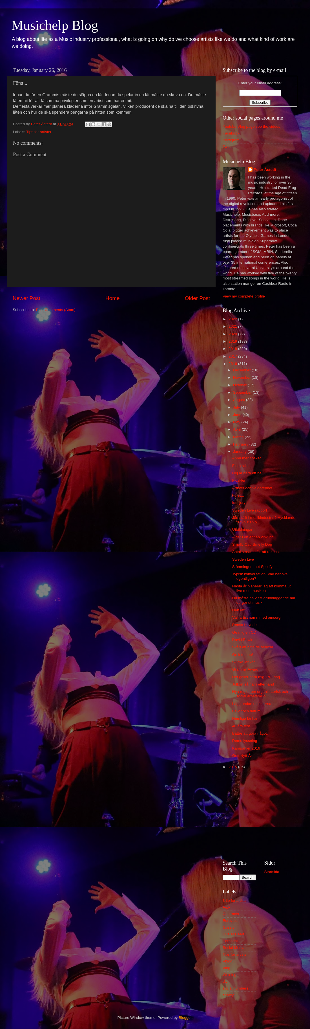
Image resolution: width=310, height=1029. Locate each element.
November (242, 377)
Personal (230, 941)
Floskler (238, 480)
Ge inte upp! (242, 655)
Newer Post (26, 298)
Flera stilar (241, 466)
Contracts (231, 914)
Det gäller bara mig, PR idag (256, 677)
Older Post (197, 298)
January (240, 452)
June (237, 415)
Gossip (228, 927)
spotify (228, 995)
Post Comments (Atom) (56, 310)
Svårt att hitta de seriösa (252, 647)
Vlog (226, 968)
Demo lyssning (244, 741)
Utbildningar (242, 529)
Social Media (233, 948)
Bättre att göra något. (250, 733)
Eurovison (231, 920)
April (237, 429)
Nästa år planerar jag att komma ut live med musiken (261, 588)
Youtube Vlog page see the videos (251, 126)
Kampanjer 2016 (246, 748)
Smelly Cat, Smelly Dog (252, 544)
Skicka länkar (243, 662)
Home (112, 298)
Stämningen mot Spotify (252, 567)
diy (225, 981)
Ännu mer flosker (246, 458)
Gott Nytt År (242, 755)
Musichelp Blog (54, 25)
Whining (229, 975)
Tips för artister (39, 132)
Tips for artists (234, 954)
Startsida (271, 872)
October (240, 385)
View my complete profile (244, 296)
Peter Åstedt (265, 170)
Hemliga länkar (245, 718)
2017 (233, 356)
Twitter (228, 147)
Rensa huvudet (245, 625)
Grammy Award (245, 669)
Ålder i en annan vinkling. (253, 537)
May (237, 422)
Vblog (227, 961)
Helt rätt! (239, 610)
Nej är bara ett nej (247, 473)
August (239, 400)
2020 (233, 334)
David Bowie (242, 640)
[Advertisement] (260, 814)
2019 (233, 341)
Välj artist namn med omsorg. (257, 617)
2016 (233, 364)
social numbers (235, 988)
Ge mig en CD (244, 632)
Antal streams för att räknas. (256, 552)
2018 (233, 349)
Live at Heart (233, 934)
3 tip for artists (235, 900)
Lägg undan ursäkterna (251, 704)
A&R (227, 907)
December (242, 370)
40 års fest (241, 726)
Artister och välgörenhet (252, 488)
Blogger (185, 1017)
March (239, 437)
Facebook (231, 133)
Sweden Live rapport (249, 510)
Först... (238, 495)
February (241, 444)
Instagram (231, 140)
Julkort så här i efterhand (253, 684)
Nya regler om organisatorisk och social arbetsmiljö (260, 693)
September (243, 392)
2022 (233, 319)
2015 (233, 767)
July (237, 407)
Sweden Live (243, 559)
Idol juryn (240, 503)
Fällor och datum (246, 711)
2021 (233, 326)
